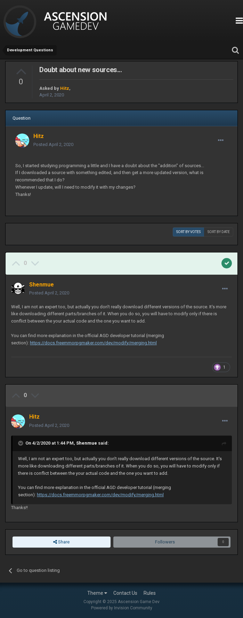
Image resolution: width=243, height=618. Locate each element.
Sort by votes (188, 232)
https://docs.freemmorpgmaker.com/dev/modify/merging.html (93, 342)
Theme (97, 593)
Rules (150, 593)
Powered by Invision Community (121, 608)
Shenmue (86, 443)
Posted (53, 144)
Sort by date (219, 232)
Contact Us (125, 593)
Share (61, 542)
